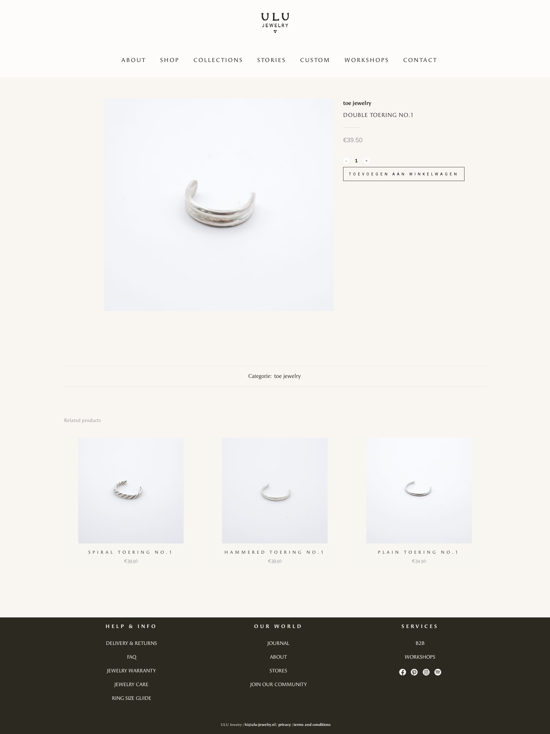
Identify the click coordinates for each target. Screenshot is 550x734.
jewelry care (131, 685)
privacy (284, 724)
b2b (420, 643)
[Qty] (356, 160)
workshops (420, 657)
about (278, 657)
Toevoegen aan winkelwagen (406, 174)
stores (278, 671)
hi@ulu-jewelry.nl (260, 724)
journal (278, 643)
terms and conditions (312, 724)
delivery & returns (131, 643)
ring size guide (131, 698)
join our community (278, 685)
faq (131, 657)
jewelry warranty (131, 671)
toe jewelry (357, 103)
